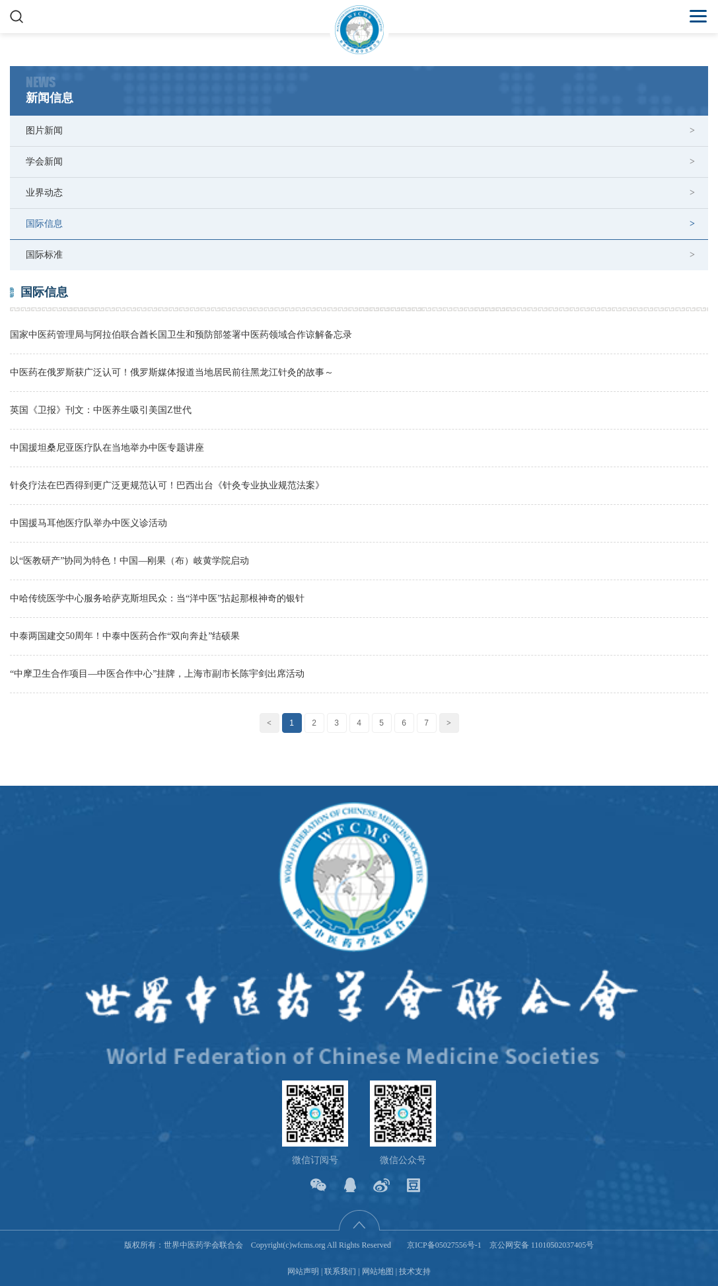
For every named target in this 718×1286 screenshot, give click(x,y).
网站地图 (378, 1271)
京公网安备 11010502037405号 (541, 1245)
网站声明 (303, 1271)
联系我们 (340, 1271)
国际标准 (44, 255)
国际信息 (44, 224)
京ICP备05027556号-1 (444, 1245)
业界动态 (44, 193)
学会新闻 (44, 162)
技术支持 (415, 1271)
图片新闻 (44, 130)
